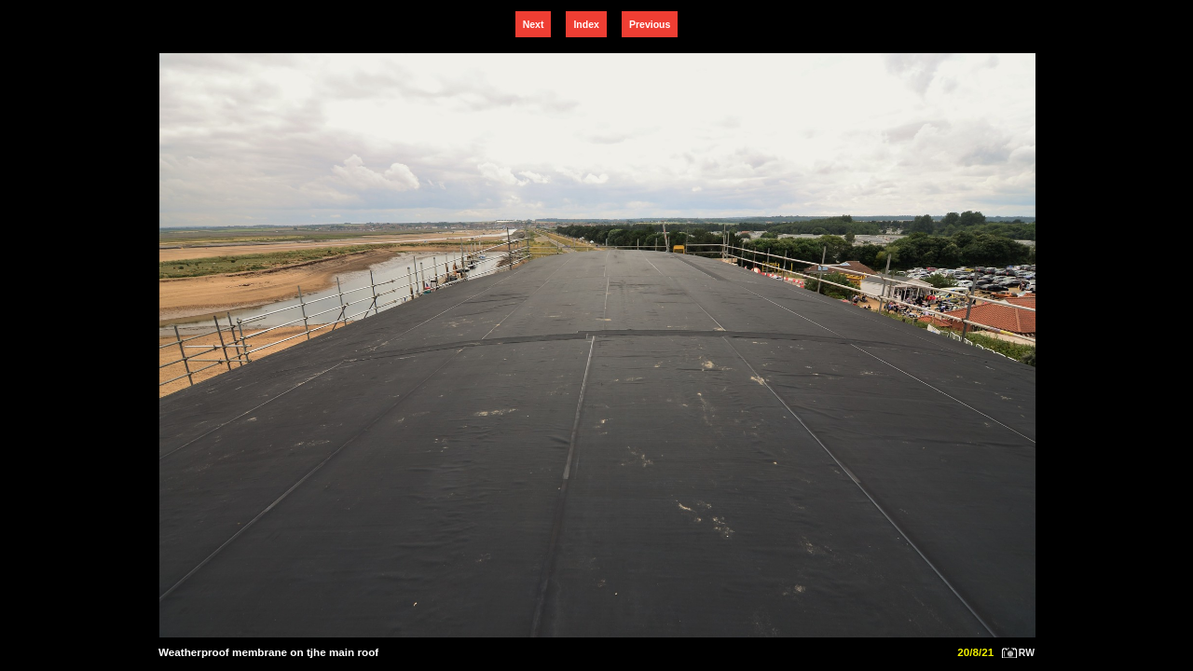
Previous (649, 24)
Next (533, 24)
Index (585, 24)
